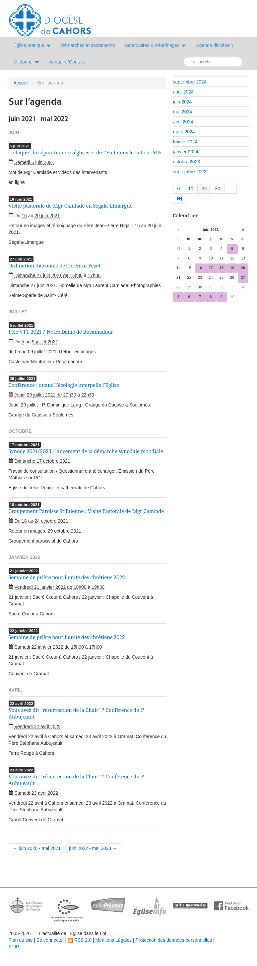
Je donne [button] (26, 62)
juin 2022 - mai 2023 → (93, 848)
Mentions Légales (113, 940)
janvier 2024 (185, 151)
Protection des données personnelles (174, 940)
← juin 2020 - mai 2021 (37, 848)
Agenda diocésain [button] (214, 45)
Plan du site (21, 940)
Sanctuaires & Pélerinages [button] (155, 45)
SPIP (14, 946)
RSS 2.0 (80, 940)
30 (217, 188)
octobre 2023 (186, 161)
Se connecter (50, 940)
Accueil (21, 82)
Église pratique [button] (32, 45)
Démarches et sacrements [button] (88, 45)
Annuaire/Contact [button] (67, 62)
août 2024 (183, 91)
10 (190, 188)
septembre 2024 (190, 81)
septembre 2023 (190, 171)
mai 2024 (182, 111)
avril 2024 (183, 121)
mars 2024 (184, 131)
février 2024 (185, 141)
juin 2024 (182, 101)
